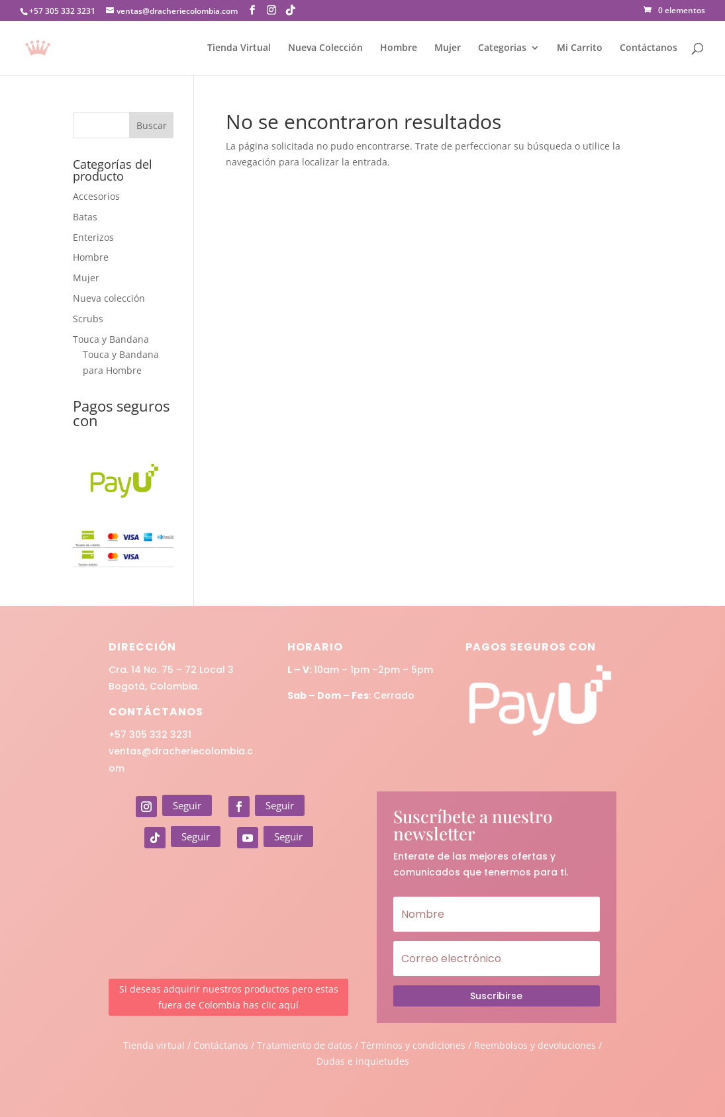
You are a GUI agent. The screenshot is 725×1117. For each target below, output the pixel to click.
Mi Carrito (580, 48)
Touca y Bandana (111, 339)
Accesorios (96, 196)
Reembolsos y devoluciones (535, 1045)
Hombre (398, 48)
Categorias (502, 48)
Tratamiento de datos (304, 1045)
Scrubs (88, 318)
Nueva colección (109, 298)
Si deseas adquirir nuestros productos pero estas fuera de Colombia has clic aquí (228, 997)
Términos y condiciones (413, 1045)
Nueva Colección (325, 48)
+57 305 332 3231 (150, 734)
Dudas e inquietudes (362, 1061)
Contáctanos (648, 48)
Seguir (187, 805)
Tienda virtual (154, 1045)
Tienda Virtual (239, 48)
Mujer (447, 48)
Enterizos (93, 237)
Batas (85, 216)
